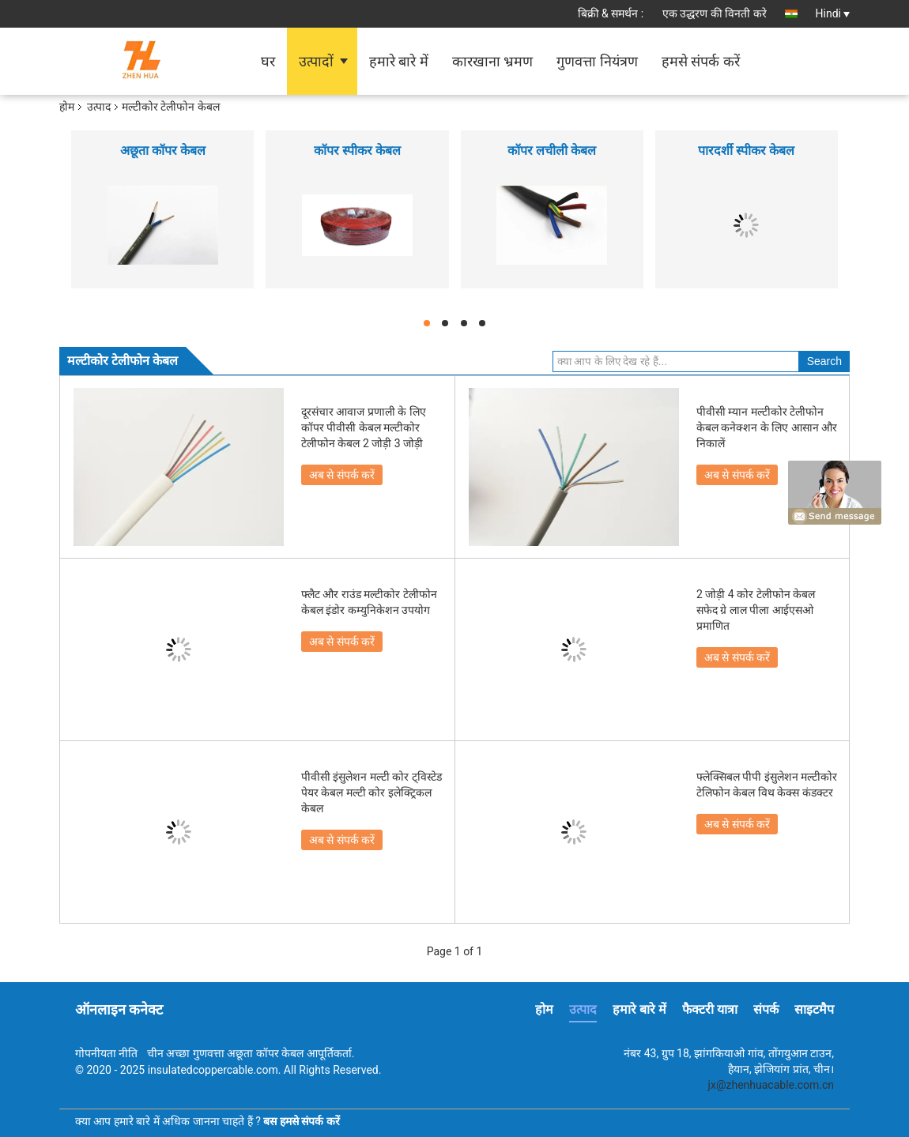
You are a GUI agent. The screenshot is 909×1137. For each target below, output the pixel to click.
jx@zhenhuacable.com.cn (771, 1085)
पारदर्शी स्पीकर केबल (746, 150)
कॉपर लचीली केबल (551, 150)
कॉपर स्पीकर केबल (357, 150)
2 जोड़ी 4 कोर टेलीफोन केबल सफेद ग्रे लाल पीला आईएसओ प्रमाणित (755, 610)
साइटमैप (814, 1009)
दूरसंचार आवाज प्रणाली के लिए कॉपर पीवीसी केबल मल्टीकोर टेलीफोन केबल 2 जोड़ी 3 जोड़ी (363, 427)
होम (66, 106)
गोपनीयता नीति (106, 1053)
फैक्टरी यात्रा (709, 1009)
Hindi (833, 13)
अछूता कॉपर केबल (163, 150)
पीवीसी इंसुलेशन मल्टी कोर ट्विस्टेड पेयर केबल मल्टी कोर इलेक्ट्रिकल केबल (371, 792)
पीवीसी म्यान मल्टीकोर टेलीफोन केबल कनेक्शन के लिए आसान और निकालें (766, 427)
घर (268, 61)
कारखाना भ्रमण (492, 61)
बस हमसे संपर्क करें (301, 1121)
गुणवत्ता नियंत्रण (596, 61)
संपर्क (766, 1009)
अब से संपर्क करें (342, 475)
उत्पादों (316, 61)
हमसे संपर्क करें (701, 61)
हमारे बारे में (398, 61)
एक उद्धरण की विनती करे (714, 13)
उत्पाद (99, 106)
